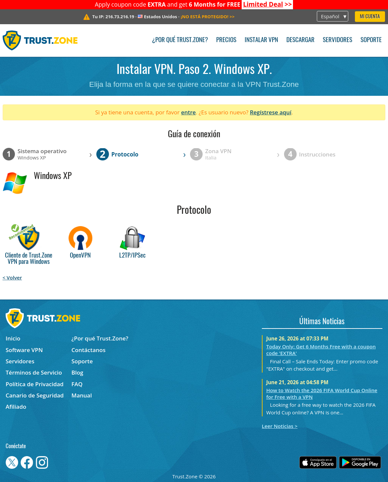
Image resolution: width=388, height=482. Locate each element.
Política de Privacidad (35, 384)
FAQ (77, 384)
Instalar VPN (261, 40)
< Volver (12, 277)
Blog (77, 372)
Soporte (371, 40)
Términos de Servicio (34, 372)
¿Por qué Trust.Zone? (180, 40)
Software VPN (24, 350)
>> (267, 4)
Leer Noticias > (280, 426)
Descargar (300, 40)
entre (188, 112)
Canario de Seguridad (35, 395)
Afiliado (16, 406)
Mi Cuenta (370, 16)
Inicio (13, 338)
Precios (226, 40)
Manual (82, 395)
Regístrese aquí (270, 112)
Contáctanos (89, 350)
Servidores (337, 40)
